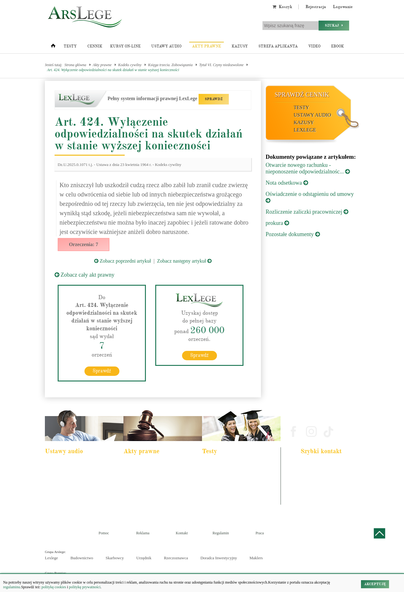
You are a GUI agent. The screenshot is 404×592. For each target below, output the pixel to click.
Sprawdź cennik (302, 94)
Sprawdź (102, 371)
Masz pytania (313, 501)
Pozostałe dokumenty (293, 234)
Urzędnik (143, 558)
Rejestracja (315, 6)
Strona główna (75, 65)
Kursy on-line (125, 46)
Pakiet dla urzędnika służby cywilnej (75, 473)
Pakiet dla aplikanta (63, 464)
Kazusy (240, 46)
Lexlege (51, 558)
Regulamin (221, 533)
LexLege (305, 130)
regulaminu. (12, 587)
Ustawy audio (166, 46)
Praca (260, 533)
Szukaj (334, 25)
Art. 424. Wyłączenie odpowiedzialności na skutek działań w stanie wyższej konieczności (113, 70)
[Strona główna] (53, 47)
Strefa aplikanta (278, 46)
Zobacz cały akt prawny (84, 275)
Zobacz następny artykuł (184, 261)
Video (314, 46)
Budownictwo (81, 558)
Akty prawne (206, 46)
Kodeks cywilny (130, 65)
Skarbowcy (115, 558)
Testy (70, 46)
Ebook (337, 46)
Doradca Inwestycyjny (218, 558)
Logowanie (343, 6)
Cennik (94, 46)
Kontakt (182, 533)
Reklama (143, 533)
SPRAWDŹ (214, 99)
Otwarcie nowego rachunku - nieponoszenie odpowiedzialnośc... (308, 168)
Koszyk (282, 6)
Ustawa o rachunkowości (67, 498)
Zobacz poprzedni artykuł (122, 261)
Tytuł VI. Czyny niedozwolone (221, 65)
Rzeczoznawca (176, 558)
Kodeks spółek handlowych (147, 490)
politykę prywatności (84, 587)
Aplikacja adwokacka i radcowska (230, 464)
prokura (277, 223)
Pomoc (104, 533)
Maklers (256, 558)
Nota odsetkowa (287, 183)
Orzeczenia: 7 (83, 244)
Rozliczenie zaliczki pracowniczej (307, 212)
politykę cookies (53, 587)
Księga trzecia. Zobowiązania (170, 65)
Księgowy (214, 506)
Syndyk (212, 498)
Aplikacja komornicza (222, 473)
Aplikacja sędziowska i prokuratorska (232, 490)
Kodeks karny (137, 464)
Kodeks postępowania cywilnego (72, 490)
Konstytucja (136, 506)
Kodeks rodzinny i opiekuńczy (149, 481)
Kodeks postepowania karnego (71, 506)
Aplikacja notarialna (221, 481)
